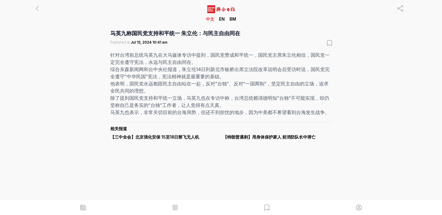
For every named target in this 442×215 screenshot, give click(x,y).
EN (222, 19)
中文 (210, 19)
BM (232, 19)
